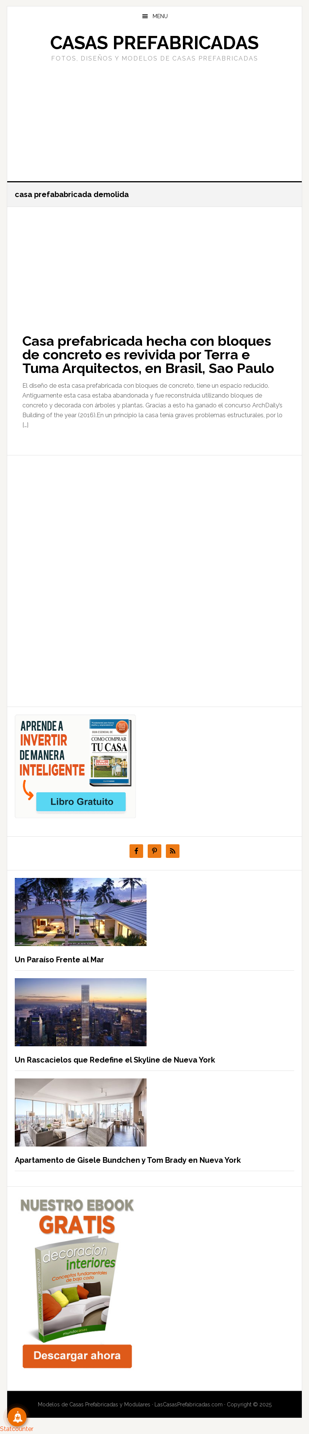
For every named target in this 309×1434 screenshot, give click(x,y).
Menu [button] (160, 16)
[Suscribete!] (17, 1417)
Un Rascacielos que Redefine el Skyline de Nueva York (115, 1059)
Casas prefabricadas (154, 42)
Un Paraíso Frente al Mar (59, 959)
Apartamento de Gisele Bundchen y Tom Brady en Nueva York (128, 1160)
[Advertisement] (154, 121)
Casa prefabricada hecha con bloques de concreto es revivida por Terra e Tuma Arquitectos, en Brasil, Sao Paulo (148, 354)
